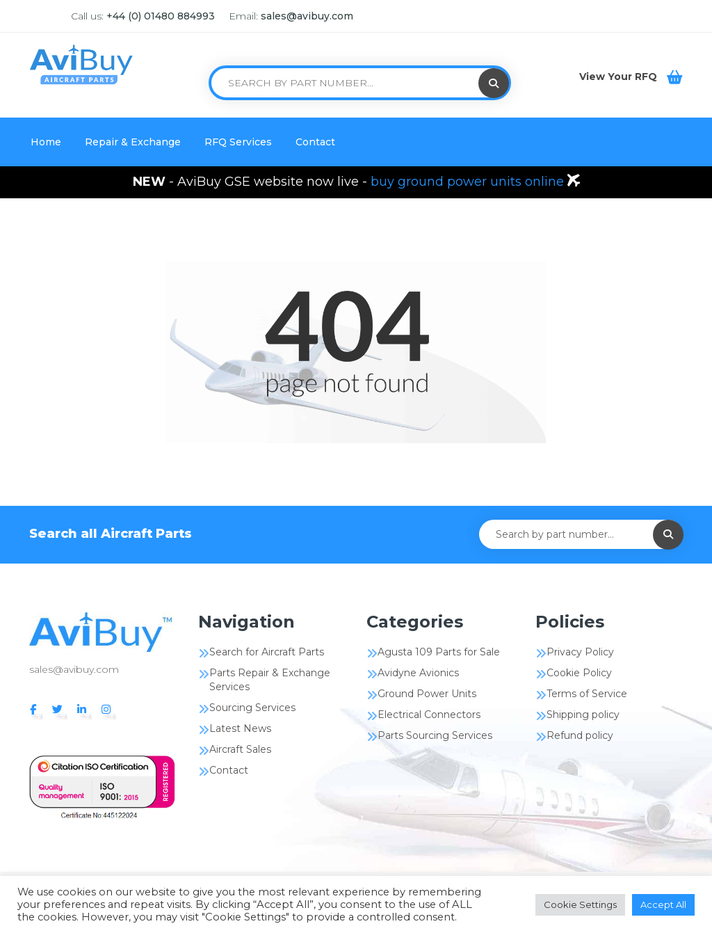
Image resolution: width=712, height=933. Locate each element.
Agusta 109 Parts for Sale (439, 652)
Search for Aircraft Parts (266, 652)
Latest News (240, 728)
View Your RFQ (619, 76)
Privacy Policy (580, 652)
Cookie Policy (579, 673)
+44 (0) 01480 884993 (160, 16)
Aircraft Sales (240, 749)
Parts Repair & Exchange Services (269, 680)
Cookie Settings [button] (580, 904)
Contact (315, 142)
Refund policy (580, 735)
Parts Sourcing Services (435, 735)
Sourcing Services (252, 707)
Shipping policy (583, 714)
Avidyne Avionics (418, 673)
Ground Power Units (427, 693)
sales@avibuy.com (307, 16)
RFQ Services (238, 142)
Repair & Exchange (133, 142)
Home (46, 142)
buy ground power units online (469, 181)
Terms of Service (587, 693)
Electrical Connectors (429, 714)
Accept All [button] (663, 904)
